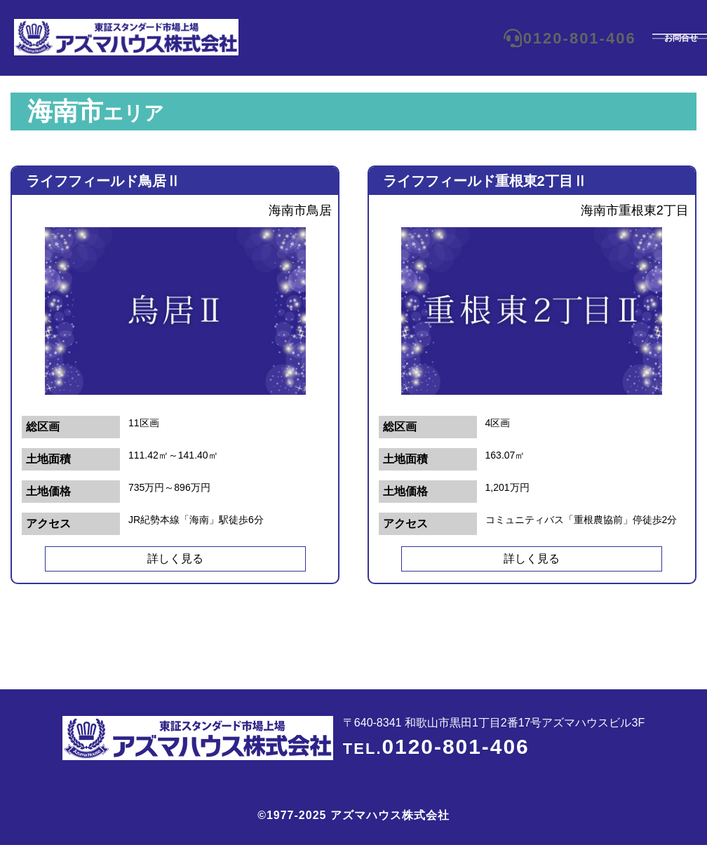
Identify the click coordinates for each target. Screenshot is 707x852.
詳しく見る (175, 558)
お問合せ (651, 37)
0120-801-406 (528, 38)
